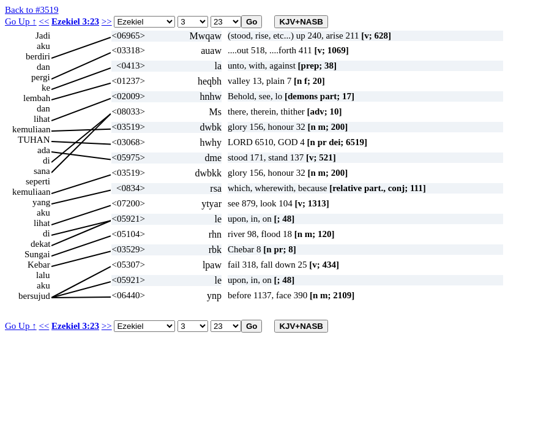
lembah (36, 98)
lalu (43, 275)
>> (107, 21)
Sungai (37, 254)
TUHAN (34, 140)
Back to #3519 (32, 10)
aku (43, 46)
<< (44, 21)
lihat (42, 119)
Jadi (42, 35)
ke (46, 87)
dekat (40, 244)
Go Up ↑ (21, 21)
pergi (40, 77)
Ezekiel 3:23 (75, 21)
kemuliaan (31, 129)
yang (41, 202)
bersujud (34, 296)
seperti (38, 181)
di (46, 160)
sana (42, 171)
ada (43, 150)
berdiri (38, 56)
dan (43, 67)
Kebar (39, 265)
